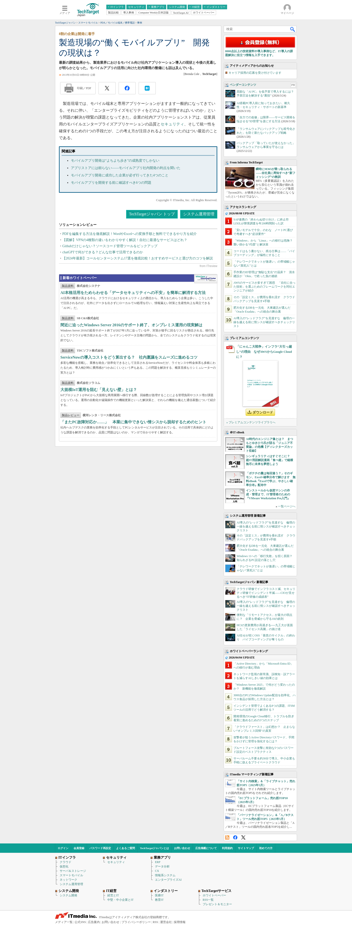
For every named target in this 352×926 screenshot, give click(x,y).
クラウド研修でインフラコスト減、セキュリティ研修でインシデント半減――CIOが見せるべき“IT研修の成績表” (266, 592)
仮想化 (64, 866)
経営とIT (113, 895)
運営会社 (166, 922)
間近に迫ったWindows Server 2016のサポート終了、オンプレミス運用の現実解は (131, 325)
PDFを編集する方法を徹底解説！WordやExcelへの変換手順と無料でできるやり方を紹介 (129, 234)
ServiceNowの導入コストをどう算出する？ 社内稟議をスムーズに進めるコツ (129, 357)
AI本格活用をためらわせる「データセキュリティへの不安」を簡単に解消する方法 (133, 293)
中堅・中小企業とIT (120, 900)
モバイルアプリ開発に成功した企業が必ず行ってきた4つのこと (119, 175)
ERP (157, 862)
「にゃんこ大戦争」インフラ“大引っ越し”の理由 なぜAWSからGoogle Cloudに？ (264, 352)
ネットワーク (68, 879)
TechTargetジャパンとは (154, 848)
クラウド (65, 862)
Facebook (235, 837)
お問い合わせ (182, 848)
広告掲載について (206, 848)
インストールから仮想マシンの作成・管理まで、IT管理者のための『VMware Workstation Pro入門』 (268, 494)
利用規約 (227, 848)
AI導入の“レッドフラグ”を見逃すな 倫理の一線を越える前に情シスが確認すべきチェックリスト (264, 322)
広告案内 (94, 922)
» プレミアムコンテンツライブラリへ (250, 422)
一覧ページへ (287, 506)
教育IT (159, 900)
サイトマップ (246, 848)
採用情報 (180, 922)
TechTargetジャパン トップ (152, 214)
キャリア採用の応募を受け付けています (255, 72)
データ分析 (162, 866)
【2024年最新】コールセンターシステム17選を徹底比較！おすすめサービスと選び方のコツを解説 (137, 258)
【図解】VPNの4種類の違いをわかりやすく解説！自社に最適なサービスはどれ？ (124, 240)
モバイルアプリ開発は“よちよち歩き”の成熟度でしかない (115, 160)
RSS (227, 837)
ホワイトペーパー (214, 895)
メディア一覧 (64, 922)
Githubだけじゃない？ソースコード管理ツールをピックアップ (109, 246)
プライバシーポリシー (136, 922)
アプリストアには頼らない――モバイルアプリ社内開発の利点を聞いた (125, 168)
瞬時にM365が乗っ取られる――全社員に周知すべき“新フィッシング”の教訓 (275, 173)
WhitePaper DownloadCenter (205, 278)
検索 (293, 29)
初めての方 (266, 848)
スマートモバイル (71, 875)
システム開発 (68, 895)
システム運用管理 (198, 214)
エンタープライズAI (168, 879)
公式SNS (80, 922)
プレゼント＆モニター (217, 904)
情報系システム (165, 875)
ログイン (63, 848)
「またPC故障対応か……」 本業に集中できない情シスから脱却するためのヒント (133, 422)
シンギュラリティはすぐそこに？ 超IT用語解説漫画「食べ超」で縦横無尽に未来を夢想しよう (269, 460)
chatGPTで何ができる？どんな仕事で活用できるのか (102, 252)
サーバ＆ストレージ (73, 871)
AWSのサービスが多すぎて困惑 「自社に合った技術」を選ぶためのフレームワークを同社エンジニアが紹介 (264, 286)
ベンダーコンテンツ (243, 84)
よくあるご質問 (125, 848)
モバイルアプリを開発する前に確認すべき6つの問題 (111, 182)
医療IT (159, 895)
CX (157, 871)
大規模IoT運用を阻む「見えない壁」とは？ (98, 390)
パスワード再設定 (100, 848)
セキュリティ (172, 124)
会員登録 (79, 848)
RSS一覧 (208, 900)
